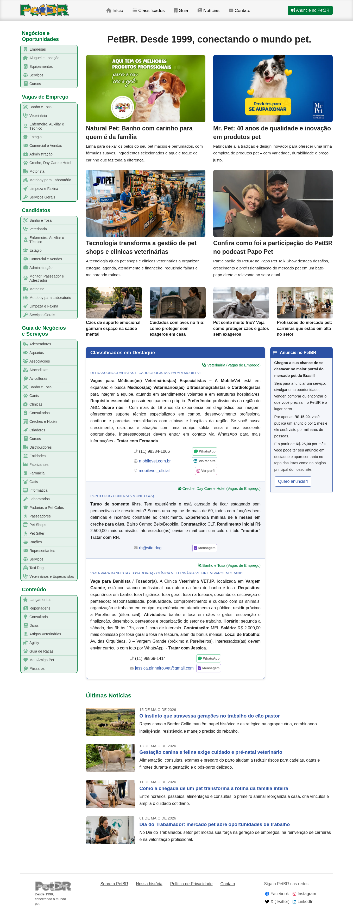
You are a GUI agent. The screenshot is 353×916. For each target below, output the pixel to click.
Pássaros (33, 668)
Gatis (29, 482)
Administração (37, 154)
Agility (30, 643)
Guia (188, 12)
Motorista (33, 171)
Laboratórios (35, 499)
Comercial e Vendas (41, 145)
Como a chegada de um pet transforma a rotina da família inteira (214, 793)
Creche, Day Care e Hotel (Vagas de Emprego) (221, 493)
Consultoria (34, 617)
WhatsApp (207, 456)
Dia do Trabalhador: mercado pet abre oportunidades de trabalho (215, 829)
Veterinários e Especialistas (47, 576)
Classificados (155, 12)
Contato (248, 12)
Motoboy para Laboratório (46, 180)
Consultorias (35, 413)
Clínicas (31, 404)
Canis (30, 396)
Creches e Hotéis (39, 421)
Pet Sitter (33, 533)
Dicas (30, 625)
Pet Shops (33, 525)
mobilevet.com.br (155, 465)
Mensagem (207, 553)
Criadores (33, 430)
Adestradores (36, 344)
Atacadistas (34, 370)
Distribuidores (36, 447)
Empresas (33, 49)
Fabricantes (34, 464)
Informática (34, 490)
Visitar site (207, 466)
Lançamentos (36, 600)
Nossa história (149, 888)
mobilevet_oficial (154, 475)
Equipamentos (37, 66)
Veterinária (34, 115)
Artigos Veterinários (41, 634)
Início (121, 12)
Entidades (33, 456)
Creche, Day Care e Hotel (46, 163)
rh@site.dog (150, 552)
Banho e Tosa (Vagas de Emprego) (232, 570)
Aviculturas (34, 378)
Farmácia (33, 473)
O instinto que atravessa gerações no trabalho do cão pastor (210, 721)
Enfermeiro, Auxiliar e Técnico (42, 126)
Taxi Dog (32, 568)
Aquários (32, 353)
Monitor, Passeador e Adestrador (42, 278)
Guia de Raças (37, 651)
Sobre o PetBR (114, 888)
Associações (35, 361)
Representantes (38, 551)
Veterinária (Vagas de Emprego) (234, 370)
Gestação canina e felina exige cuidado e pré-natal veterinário (211, 757)
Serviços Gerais (38, 197)
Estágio (31, 137)
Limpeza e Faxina (39, 188)
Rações (31, 542)
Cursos (31, 84)
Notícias (216, 12)
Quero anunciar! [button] (293, 486)
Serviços (32, 75)
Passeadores (36, 516)
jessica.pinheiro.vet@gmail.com (164, 673)
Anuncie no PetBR (309, 12)
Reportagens (35, 608)
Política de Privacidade (191, 888)
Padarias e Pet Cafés (42, 507)
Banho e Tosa (36, 107)
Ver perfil (208, 476)
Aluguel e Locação (40, 58)
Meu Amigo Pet (37, 660)
